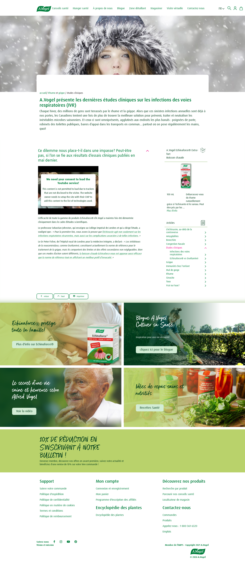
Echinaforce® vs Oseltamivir (184, 258)
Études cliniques (174, 248)
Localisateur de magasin (176, 501)
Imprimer (86, 296)
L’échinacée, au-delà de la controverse (179, 231)
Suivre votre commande (53, 490)
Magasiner (159, 8)
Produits (167, 522)
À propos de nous (106, 8)
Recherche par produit (175, 490)
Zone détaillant (140, 8)
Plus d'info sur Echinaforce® (35, 345)
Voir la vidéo (25, 412)
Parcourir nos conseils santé (178, 495)
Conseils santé (63, 8)
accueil (43, 93)
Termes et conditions (51, 512)
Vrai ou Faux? (172, 285)
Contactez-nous (199, 8)
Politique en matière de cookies (57, 507)
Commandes (170, 516)
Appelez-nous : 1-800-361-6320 (180, 527)
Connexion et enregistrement (112, 490)
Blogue (124, 8)
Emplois (167, 533)
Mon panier (102, 495)
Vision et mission (45, 546)
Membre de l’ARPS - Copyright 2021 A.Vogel (187, 546)
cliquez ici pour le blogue (157, 350)
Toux (168, 281)
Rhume (51, 93)
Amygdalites (172, 236)
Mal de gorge (172, 270)
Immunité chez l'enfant (178, 266)
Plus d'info (172, 211)
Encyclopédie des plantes (110, 516)
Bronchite (171, 240)
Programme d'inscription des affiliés (116, 501)
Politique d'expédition (52, 495)
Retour (46, 296)
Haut (65, 296)
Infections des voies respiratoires (180, 253)
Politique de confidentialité (54, 501)
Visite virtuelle (178, 8)
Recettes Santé (150, 409)
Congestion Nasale (175, 244)
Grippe (169, 262)
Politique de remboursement (56, 518)
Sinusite (170, 278)
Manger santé (83, 8)
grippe (61, 93)
